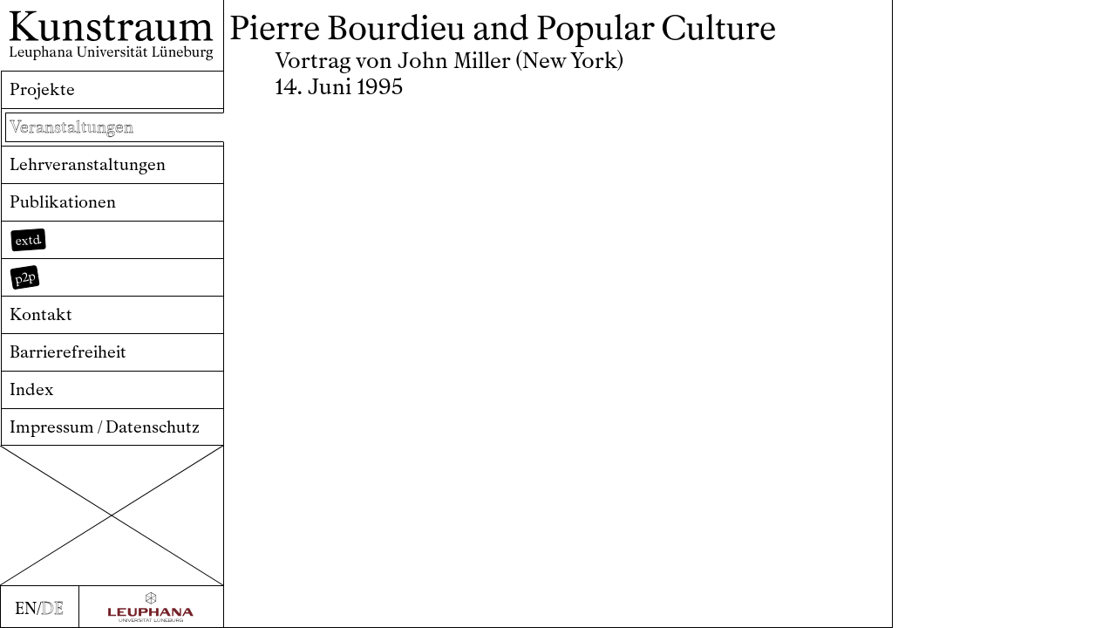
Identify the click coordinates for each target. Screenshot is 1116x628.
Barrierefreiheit (68, 352)
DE (52, 608)
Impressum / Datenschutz (105, 427)
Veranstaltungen (71, 127)
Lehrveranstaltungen (88, 164)
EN (26, 608)
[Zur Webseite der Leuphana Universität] (151, 607)
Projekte (42, 89)
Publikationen (63, 202)
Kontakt (41, 314)
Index (31, 389)
